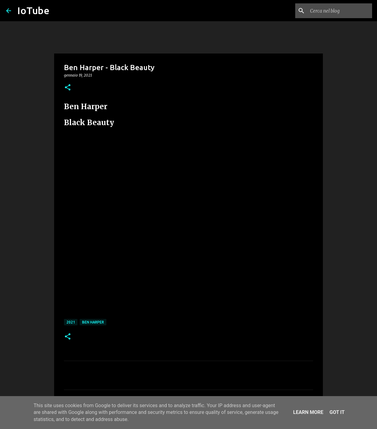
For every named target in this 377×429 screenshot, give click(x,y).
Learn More (308, 412)
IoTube (33, 10)
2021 (70, 322)
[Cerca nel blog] (340, 10)
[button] (67, 88)
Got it (336, 412)
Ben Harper (93, 322)
